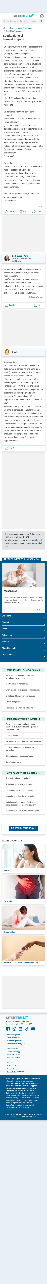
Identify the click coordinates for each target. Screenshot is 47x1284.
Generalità (23, 617)
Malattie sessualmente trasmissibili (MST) (22, 963)
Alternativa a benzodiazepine (17, 778)
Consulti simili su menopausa (23, 670)
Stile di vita (23, 636)
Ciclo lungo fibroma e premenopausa (20, 696)
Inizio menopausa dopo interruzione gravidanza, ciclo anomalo (20, 676)
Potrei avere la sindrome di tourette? (20, 708)
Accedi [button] (9, 1035)
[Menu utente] (41, 16)
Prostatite (8, 901)
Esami (23, 630)
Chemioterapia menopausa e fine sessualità (23, 690)
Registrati (16, 1035)
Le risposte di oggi (13, 1052)
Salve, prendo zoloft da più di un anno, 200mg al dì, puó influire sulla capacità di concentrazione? (22, 726)
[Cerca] (42, 21)
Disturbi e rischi (23, 649)
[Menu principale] (5, 16)
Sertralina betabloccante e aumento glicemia (23, 741)
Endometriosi (9, 932)
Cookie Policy (12, 1072)
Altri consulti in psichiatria (23, 773)
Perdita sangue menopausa (16, 702)
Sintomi (23, 623)
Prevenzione (23, 655)
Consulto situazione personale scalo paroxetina (20, 748)
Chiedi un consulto (13, 1038)
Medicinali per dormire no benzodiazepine (22, 811)
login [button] (22, 543)
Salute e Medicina (13, 1055)
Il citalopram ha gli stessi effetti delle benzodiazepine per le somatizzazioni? (21, 803)
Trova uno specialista (14, 1041)
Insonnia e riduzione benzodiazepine (20, 796)
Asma (6, 870)
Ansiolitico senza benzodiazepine (19, 784)
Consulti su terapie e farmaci (24, 719)
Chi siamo (10, 1063)
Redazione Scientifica (15, 1066)
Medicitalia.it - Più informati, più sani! (24, 16)
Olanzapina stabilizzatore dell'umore (20, 756)
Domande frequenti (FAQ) (16, 1044)
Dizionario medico (13, 1058)
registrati (36, 543)
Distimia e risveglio (13, 735)
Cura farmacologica (13, 762)
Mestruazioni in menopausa (17, 684)
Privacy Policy (12, 1069)
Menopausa (10, 590)
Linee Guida (10, 1091)
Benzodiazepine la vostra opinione (19, 790)
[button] (9, 211)
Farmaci (23, 642)
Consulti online (12, 1049)
